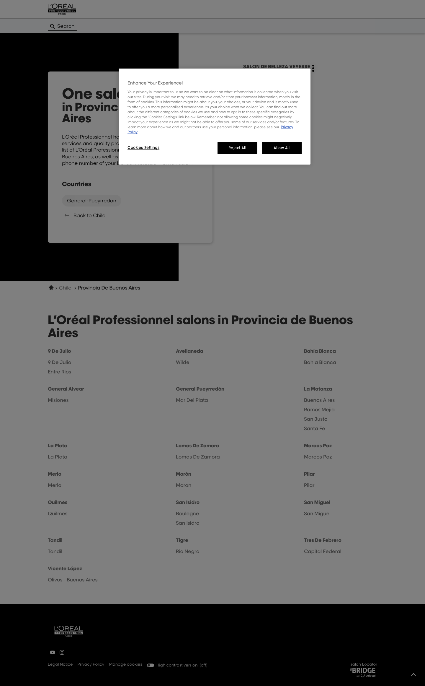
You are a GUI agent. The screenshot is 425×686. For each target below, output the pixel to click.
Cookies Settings (143, 147)
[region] (214, 117)
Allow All (282, 148)
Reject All (237, 148)
